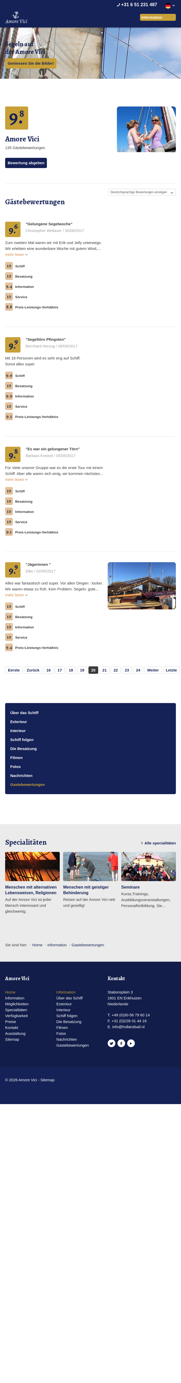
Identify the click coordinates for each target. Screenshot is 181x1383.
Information (14, 998)
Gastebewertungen (27, 784)
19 (82, 670)
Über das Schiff (24, 712)
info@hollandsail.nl (128, 1027)
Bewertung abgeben (26, 163)
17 (60, 670)
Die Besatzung (23, 748)
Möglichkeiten (17, 1004)
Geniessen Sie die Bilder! (31, 63)
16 (48, 670)
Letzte (171, 670)
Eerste (14, 670)
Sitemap (12, 1039)
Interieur (18, 730)
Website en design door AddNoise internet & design (75, 1080)
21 (104, 670)
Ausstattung (15, 1033)
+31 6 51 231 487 (136, 4)
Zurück (33, 670)
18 (71, 670)
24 (138, 670)
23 (127, 670)
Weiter (153, 670)
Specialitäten (16, 1010)
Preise (10, 1021)
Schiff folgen (22, 739)
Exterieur (18, 721)
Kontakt (11, 1027)
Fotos (15, 766)
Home (10, 992)
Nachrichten (21, 775)
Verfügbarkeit (16, 1016)
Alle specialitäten (157, 843)
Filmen (16, 757)
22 (116, 670)
